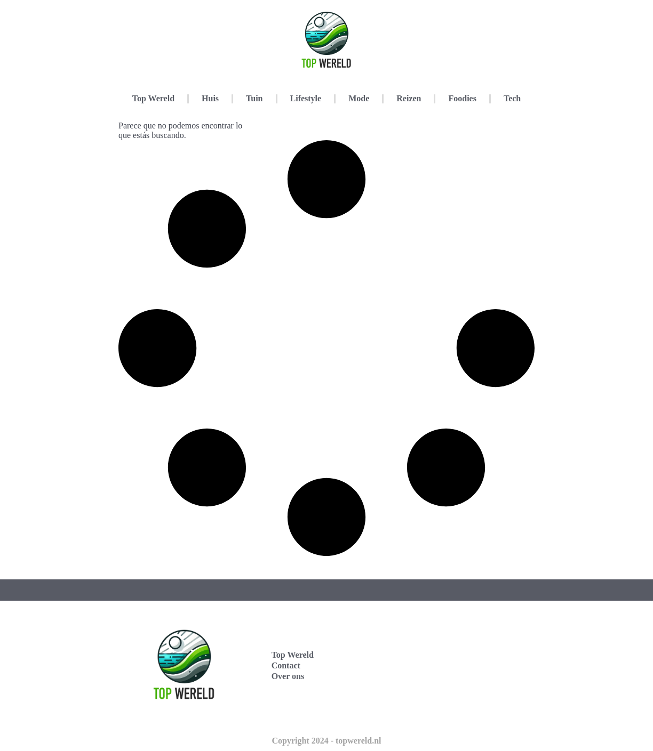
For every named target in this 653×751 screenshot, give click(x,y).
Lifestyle (306, 98)
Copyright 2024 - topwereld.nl (326, 740)
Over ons (288, 676)
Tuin (254, 98)
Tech (512, 98)
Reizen (408, 98)
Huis (210, 98)
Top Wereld (153, 98)
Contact (286, 665)
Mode (358, 98)
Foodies (462, 98)
